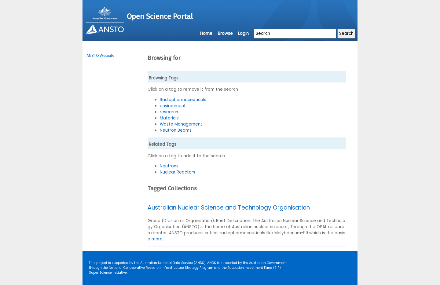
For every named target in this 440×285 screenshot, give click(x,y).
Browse (225, 33)
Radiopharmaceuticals (183, 100)
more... (158, 239)
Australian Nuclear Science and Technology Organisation (229, 207)
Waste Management (181, 124)
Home (206, 33)
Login (243, 33)
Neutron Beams (176, 130)
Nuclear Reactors (177, 172)
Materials (169, 118)
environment (173, 106)
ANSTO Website (100, 55)
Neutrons (169, 166)
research (169, 112)
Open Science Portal (160, 16)
